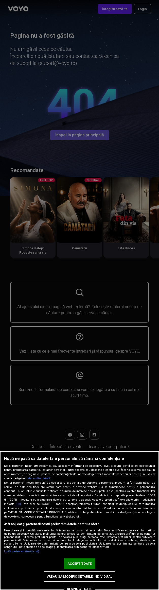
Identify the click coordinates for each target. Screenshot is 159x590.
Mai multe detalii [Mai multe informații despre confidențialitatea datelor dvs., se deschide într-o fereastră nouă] (38, 478)
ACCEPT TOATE (79, 564)
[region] (79, 520)
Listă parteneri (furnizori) (21, 551)
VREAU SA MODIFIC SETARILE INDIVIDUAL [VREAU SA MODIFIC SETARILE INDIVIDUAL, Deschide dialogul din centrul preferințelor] (79, 576)
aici (18, 504)
